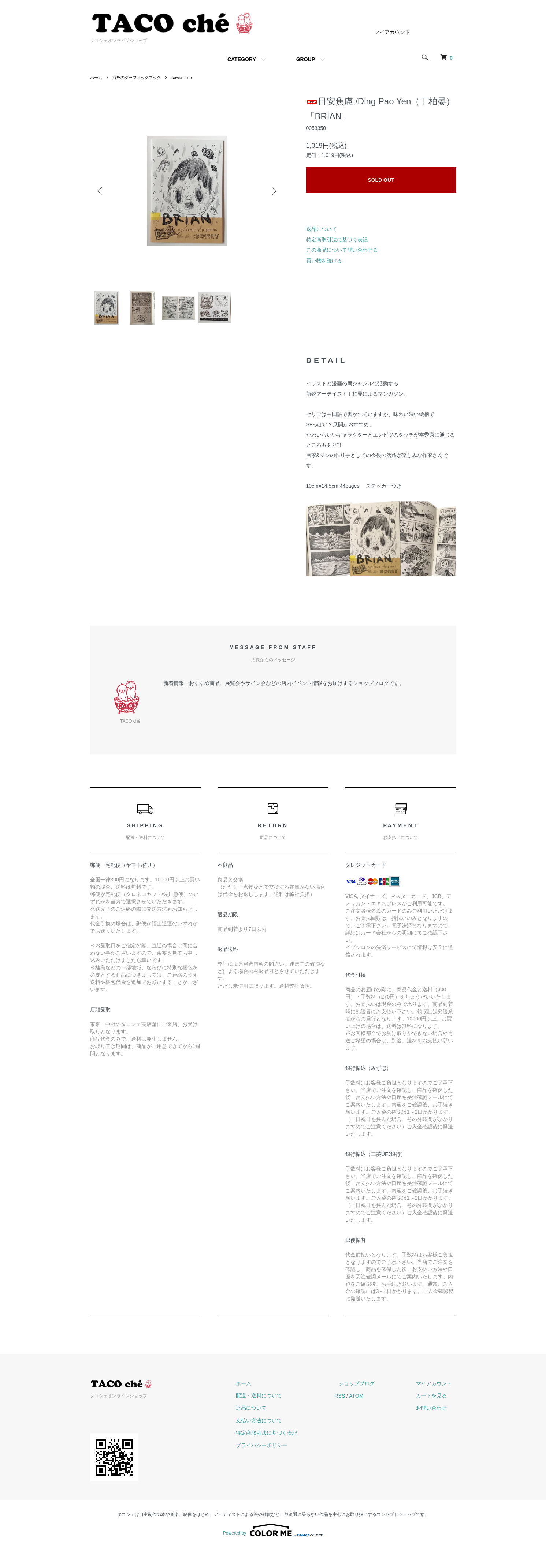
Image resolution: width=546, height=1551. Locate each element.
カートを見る (435, 1399)
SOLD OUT (381, 180)
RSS (357, 1399)
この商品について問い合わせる (342, 250)
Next (273, 191)
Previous (101, 191)
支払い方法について (280, 1423)
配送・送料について (280, 1399)
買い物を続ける (324, 260)
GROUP (305, 59)
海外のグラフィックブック (140, 77)
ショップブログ (369, 1386)
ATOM (373, 1399)
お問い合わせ (435, 1411)
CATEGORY (241, 59)
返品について (321, 229)
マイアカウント (392, 32)
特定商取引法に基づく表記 (337, 240)
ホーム (96, 77)
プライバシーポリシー (282, 1448)
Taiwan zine (188, 77)
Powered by (273, 1533)
